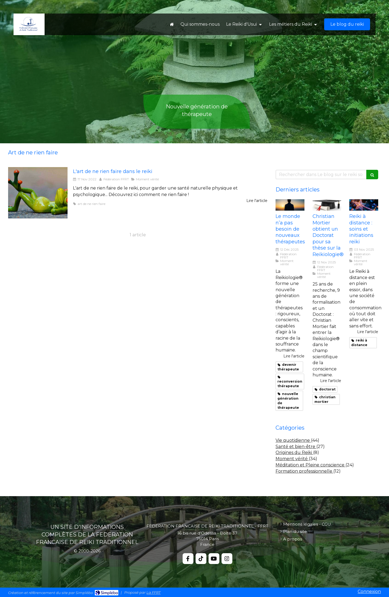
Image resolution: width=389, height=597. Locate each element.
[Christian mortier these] (327, 205)
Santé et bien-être (296, 446)
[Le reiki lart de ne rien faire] (38, 192)
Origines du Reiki (294, 452)
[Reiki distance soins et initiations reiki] (363, 205)
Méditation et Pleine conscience (311, 464)
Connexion (369, 591)
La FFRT (153, 592)
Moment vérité (292, 458)
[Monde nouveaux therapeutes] (290, 205)
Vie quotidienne (293, 440)
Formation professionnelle (304, 471)
